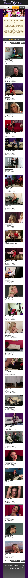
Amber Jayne (8, 243)
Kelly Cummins (8, 206)
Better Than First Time (10, 352)
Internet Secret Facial (10, 333)
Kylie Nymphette (8, 60)
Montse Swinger (8, 426)
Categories (16, 565)
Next (22, 13)
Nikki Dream (7, 280)
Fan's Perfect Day (9, 95)
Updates (12, 565)
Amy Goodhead (8, 481)
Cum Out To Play (9, 59)
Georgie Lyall (8, 335)
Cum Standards (9, 187)
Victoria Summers (8, 353)
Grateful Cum (8, 498)
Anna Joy (7, 554)
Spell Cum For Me (9, 278)
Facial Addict (8, 77)
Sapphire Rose (15, 206)
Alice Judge (7, 518)
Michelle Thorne (14, 243)
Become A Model (18, 567)
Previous (5, 13)
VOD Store (22, 565)
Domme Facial (8, 553)
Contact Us (12, 567)
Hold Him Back (9, 535)
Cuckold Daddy (9, 480)
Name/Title (21, 45)
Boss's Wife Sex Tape (10, 132)
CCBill (5, 575)
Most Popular (15, 45)
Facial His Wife (9, 224)
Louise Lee (7, 115)
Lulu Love (7, 499)
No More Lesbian (9, 516)
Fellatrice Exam (9, 114)
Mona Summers (8, 444)
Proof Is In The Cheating (11, 260)
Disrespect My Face (10, 407)
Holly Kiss (7, 298)
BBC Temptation (9, 297)
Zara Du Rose (14, 463)
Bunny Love (7, 261)
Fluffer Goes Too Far (10, 315)
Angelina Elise (8, 463)
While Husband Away (10, 150)
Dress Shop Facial (9, 443)
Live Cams (7, 567)
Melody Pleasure (8, 225)
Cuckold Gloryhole (10, 425)
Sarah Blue (7, 133)
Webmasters (11, 568)
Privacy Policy (21, 575)
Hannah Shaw (8, 188)
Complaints (17, 568)
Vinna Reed (7, 97)
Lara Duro (7, 316)
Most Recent (8, 45)
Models (8, 565)
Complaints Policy (18, 571)
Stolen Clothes (9, 388)
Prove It (7, 242)
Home (5, 565)
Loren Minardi (12, 316)
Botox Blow (8, 205)
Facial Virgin (8, 370)
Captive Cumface (9, 462)
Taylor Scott (7, 78)
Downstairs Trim (9, 169)
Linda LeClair (8, 371)
